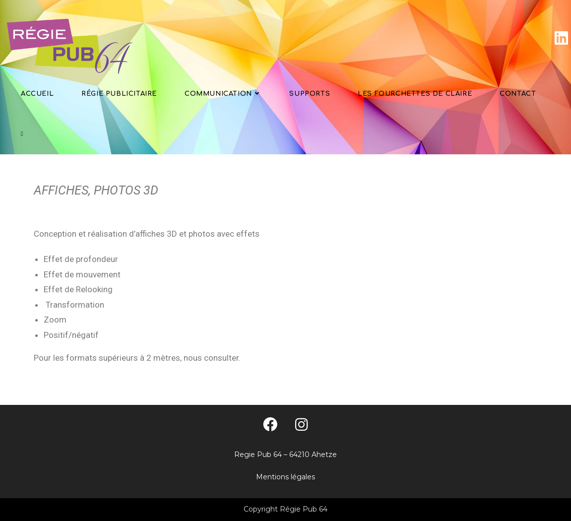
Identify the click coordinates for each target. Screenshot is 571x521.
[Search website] (22, 134)
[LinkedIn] (561, 38)
